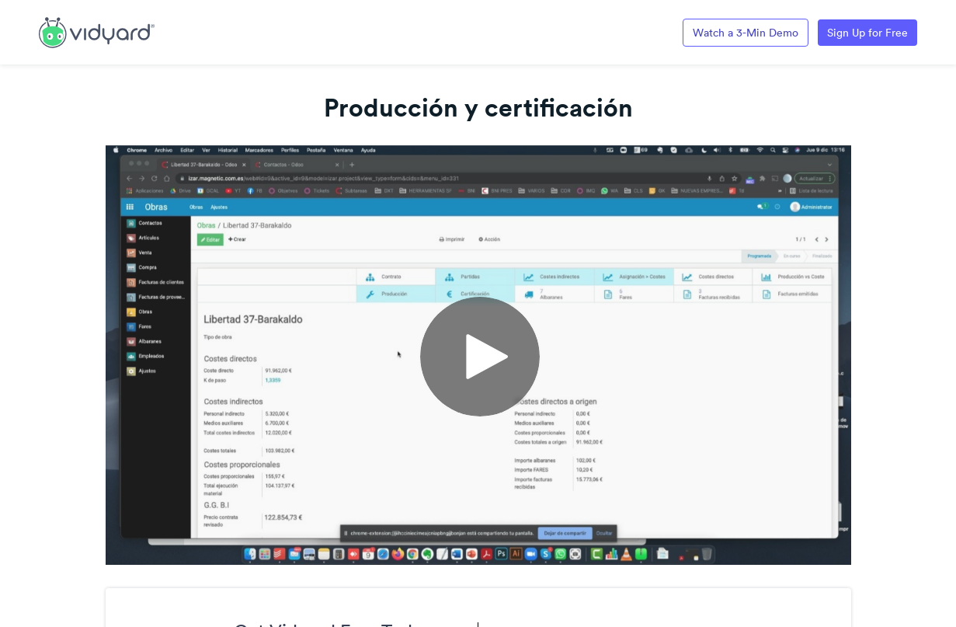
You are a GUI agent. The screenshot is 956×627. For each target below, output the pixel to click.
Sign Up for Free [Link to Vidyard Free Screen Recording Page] (867, 33)
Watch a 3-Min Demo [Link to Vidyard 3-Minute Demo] (745, 33)
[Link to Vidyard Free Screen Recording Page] (97, 31)
